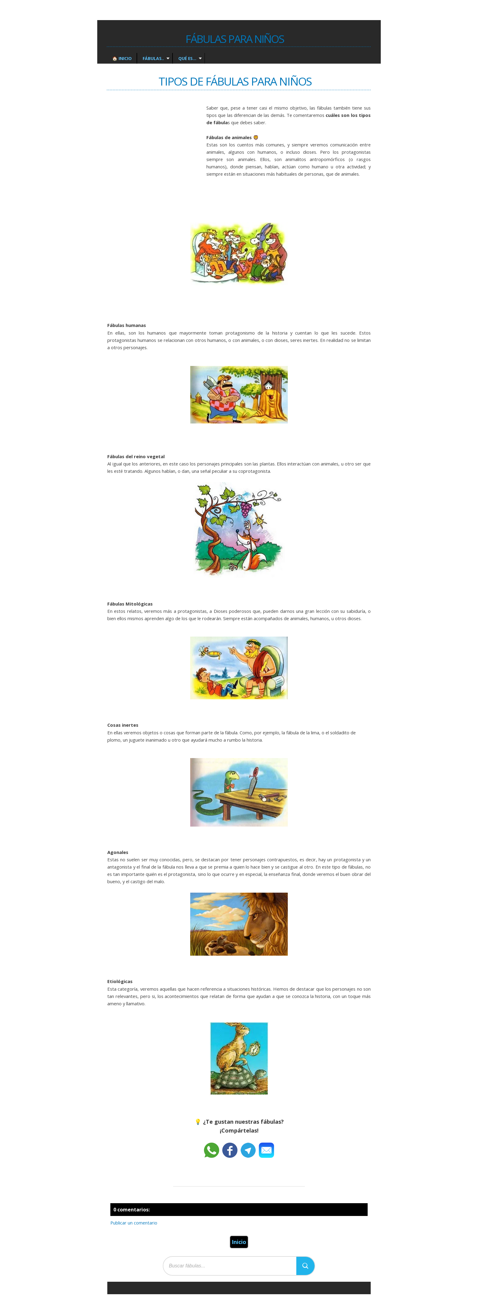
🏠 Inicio (122, 58)
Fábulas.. (152, 58)
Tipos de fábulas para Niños (235, 81)
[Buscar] (305, 1266)
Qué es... (186, 58)
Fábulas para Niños (235, 38)
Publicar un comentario (133, 1223)
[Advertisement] (153, 154)
